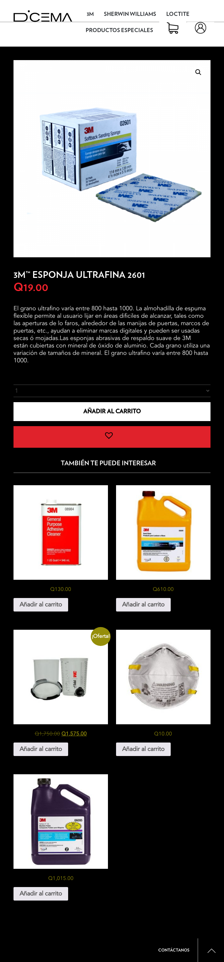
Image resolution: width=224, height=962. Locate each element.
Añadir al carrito (112, 411)
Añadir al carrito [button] (41, 604)
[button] (198, 72)
